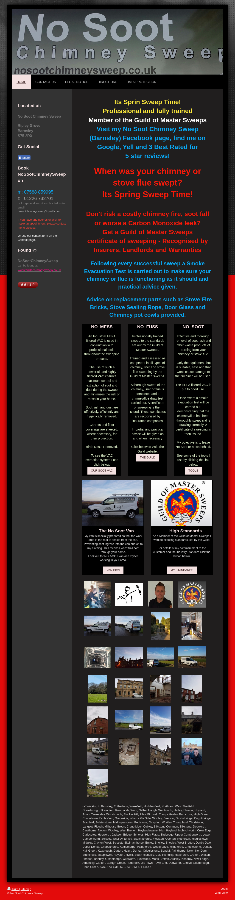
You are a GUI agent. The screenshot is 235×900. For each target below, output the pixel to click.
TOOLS (193, 470)
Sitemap (26, 889)
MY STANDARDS (182, 570)
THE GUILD (147, 457)
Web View (221, 892)
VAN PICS (113, 570)
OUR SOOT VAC (102, 470)
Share (24, 157)
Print (13, 889)
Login (224, 888)
